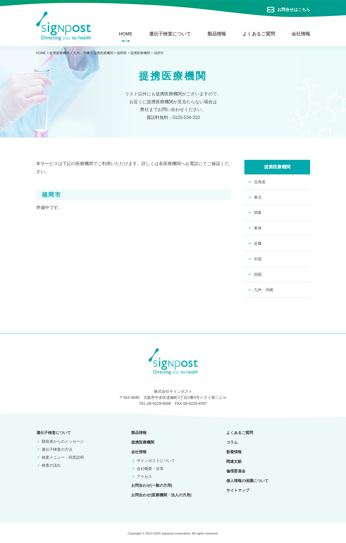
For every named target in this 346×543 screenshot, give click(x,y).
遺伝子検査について (170, 33)
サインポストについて (155, 462)
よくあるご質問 (258, 33)
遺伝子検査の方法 (56, 451)
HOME (126, 33)
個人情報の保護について (247, 482)
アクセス (143, 478)
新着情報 (233, 453)
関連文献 (233, 463)
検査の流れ (50, 466)
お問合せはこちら (293, 9)
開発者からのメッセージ (62, 443)
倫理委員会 (235, 472)
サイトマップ (237, 492)
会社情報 (300, 33)
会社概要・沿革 (149, 470)
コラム (232, 444)
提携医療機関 (142, 444)
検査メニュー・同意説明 (62, 458)
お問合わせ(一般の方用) (151, 486)
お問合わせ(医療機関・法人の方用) (161, 496)
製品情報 (216, 33)
